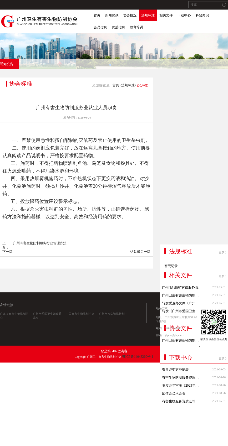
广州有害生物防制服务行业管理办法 (39, 252)
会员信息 (100, 27)
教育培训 (136, 27)
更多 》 (223, 190)
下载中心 (184, 15)
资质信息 (118, 27)
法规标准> (129, 94)
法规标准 (148, 15)
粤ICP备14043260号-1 (137, 356)
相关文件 (166, 15)
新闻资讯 (111, 15)
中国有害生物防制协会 (80, 320)
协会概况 (130, 15)
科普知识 (202, 15)
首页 (97, 15)
